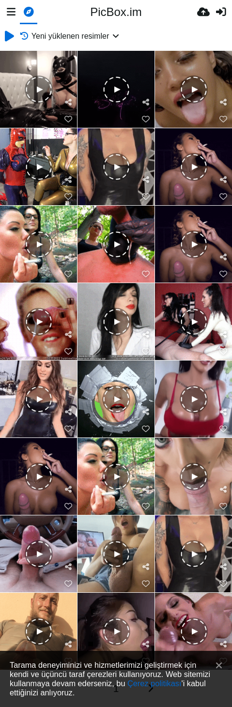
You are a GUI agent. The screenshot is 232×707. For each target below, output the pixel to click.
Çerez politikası (154, 683)
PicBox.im (116, 11)
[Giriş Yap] (221, 12)
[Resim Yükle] (203, 12)
